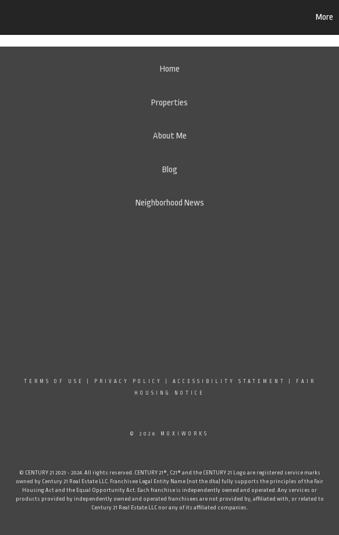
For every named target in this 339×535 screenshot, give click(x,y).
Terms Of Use (54, 381)
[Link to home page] (65, 17)
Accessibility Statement (229, 381)
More (324, 17)
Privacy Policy (128, 381)
